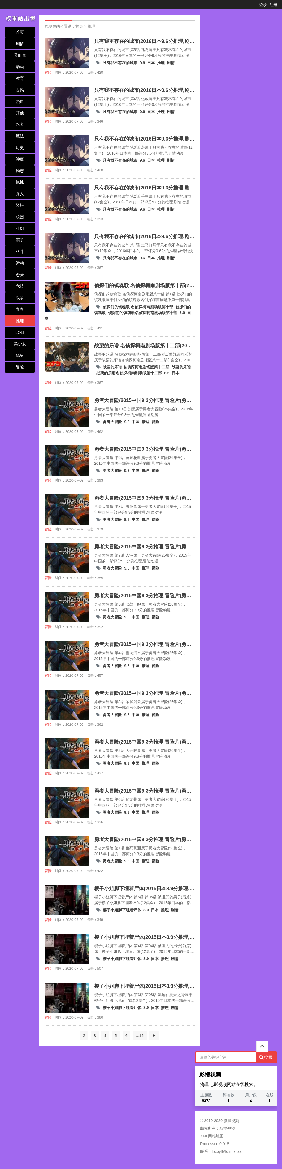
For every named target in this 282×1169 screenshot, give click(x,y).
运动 (20, 263)
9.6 (142, 62)
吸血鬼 (20, 55)
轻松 (20, 205)
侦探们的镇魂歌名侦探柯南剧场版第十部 (142, 312)
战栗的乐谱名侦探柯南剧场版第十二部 (129, 373)
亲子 (20, 240)
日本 (151, 62)
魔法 (20, 136)
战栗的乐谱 (181, 367)
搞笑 (20, 355)
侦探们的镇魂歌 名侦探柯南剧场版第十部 (138, 307)
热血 (20, 101)
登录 (263, 4)
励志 (20, 170)
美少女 (20, 344)
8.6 (166, 373)
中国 (135, 422)
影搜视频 (227, 1128)
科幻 (20, 228)
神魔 (20, 159)
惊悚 (20, 182)
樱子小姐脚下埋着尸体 (122, 910)
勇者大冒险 (112, 422)
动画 (20, 66)
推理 (20, 320)
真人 (20, 193)
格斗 (20, 251)
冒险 (20, 367)
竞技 (20, 286)
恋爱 (20, 274)
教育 (20, 78)
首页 (20, 32)
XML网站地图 (212, 1136)
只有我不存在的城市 (120, 62)
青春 (20, 309)
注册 (273, 4)
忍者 (20, 124)
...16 (140, 1035)
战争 (20, 297)
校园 (20, 216)
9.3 (126, 422)
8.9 (182, 312)
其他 (20, 113)
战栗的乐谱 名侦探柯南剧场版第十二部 (136, 367)
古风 (20, 89)
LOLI (20, 332)
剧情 (20, 43)
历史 (20, 147)
